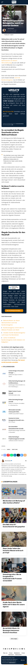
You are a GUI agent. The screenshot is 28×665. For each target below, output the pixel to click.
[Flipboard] (12, 649)
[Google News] (5, 649)
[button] (22, 660)
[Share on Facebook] (4, 455)
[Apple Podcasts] (16, 649)
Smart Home (14, 449)
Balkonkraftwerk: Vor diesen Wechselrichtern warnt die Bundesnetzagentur (10, 323)
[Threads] (20, 649)
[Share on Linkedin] (14, 455)
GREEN (5, 545)
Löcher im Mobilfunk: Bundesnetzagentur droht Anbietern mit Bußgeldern (13, 340)
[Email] (25, 455)
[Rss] (24, 649)
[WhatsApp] (18, 649)
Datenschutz (12, 662)
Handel (8, 449)
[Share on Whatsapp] (11, 455)
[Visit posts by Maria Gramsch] (4, 30)
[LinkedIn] (26, 461)
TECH (10, 15)
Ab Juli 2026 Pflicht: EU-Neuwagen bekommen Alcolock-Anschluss (11, 630)
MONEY (5, 15)
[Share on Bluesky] (21, 455)
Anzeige (6, 571)
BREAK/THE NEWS (7, 521)
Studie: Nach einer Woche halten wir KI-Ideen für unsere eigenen (14, 605)
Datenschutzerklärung (19, 123)
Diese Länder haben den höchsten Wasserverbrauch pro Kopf (13, 551)
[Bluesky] (22, 649)
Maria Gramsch (11, 28)
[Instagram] (8, 649)
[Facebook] (3, 649)
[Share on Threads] (18, 455)
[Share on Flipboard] (8, 455)
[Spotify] (14, 649)
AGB (12, 124)
